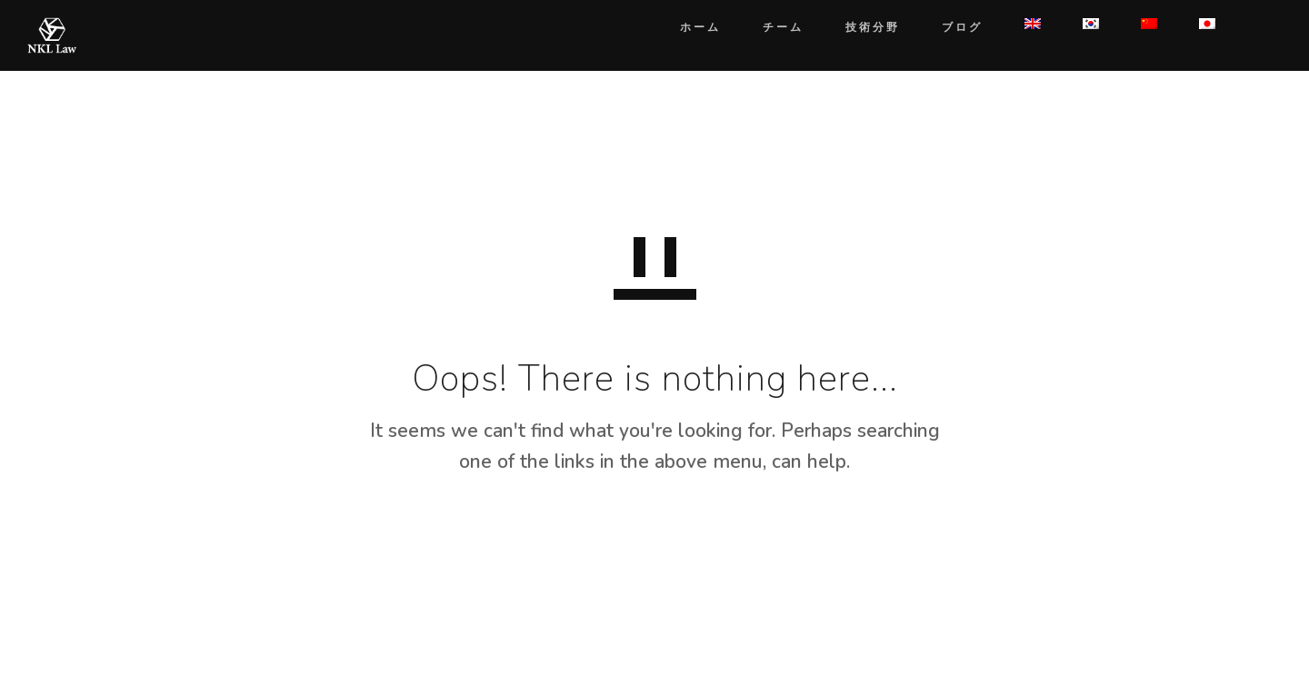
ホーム (682, 27)
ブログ (944, 27)
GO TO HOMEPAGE (655, 548)
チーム (764, 27)
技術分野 (854, 27)
